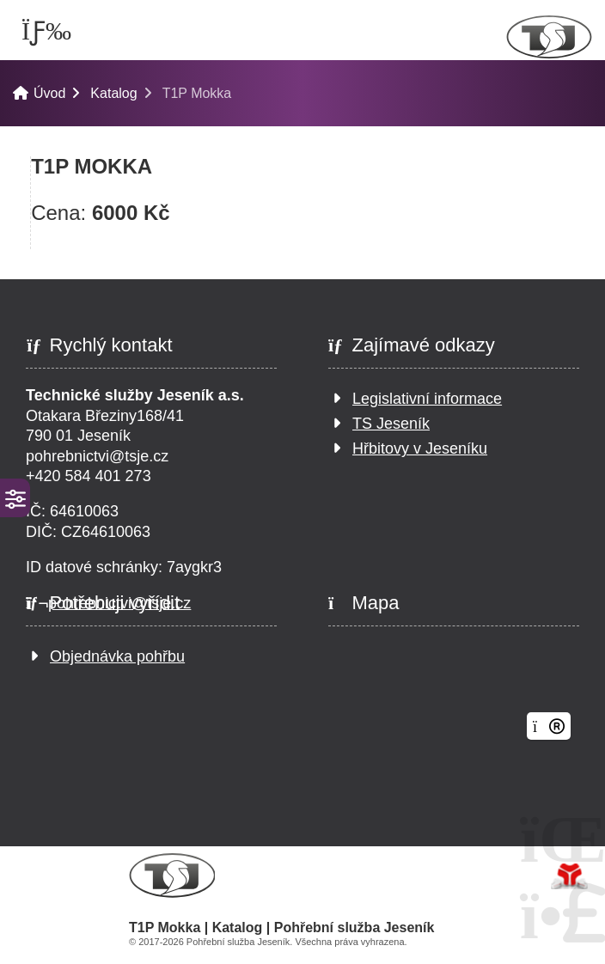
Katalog (113, 93)
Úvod (549, 37)
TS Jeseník (391, 423)
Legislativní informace (427, 398)
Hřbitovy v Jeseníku (419, 448)
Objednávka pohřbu (117, 656)
